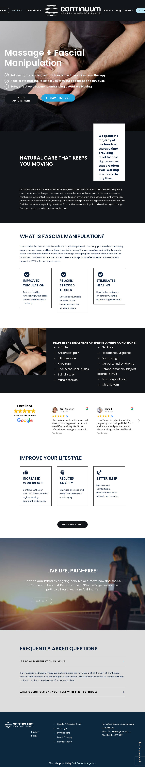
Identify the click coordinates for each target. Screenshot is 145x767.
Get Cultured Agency (84, 763)
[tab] (72, 661)
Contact (128, 10)
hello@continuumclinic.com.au (118, 723)
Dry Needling (63, 732)
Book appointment (140, 752)
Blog (118, 10)
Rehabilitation (64, 741)
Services (18, 10)
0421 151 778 (58, 111)
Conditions (33, 10)
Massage (62, 728)
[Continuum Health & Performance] (72, 10)
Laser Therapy (64, 737)
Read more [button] (57, 433)
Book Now (41, 613)
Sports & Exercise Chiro (69, 723)
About (108, 10)
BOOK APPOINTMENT (21, 112)
